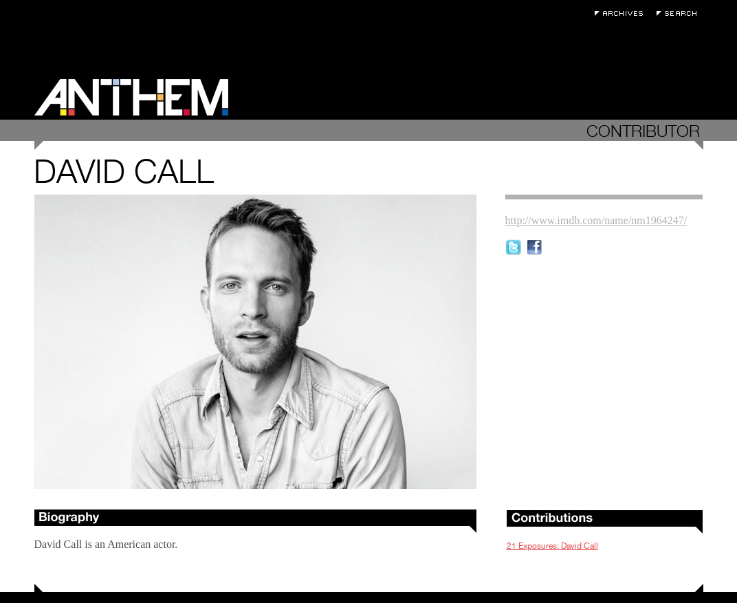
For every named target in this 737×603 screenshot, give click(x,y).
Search (680, 13)
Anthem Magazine (131, 97)
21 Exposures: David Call (552, 546)
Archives (622, 13)
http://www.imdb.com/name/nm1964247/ (596, 220)
